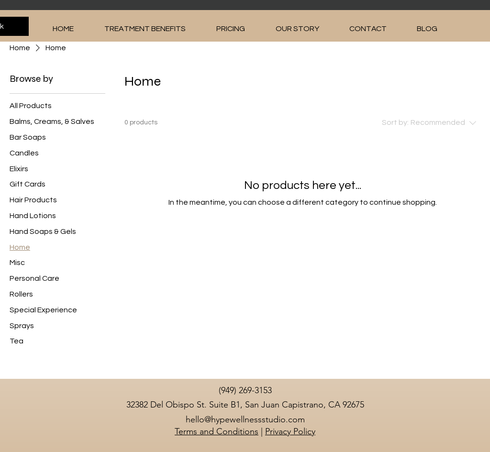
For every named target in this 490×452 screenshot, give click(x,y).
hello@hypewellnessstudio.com (245, 419)
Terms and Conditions (216, 431)
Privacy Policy (290, 431)
